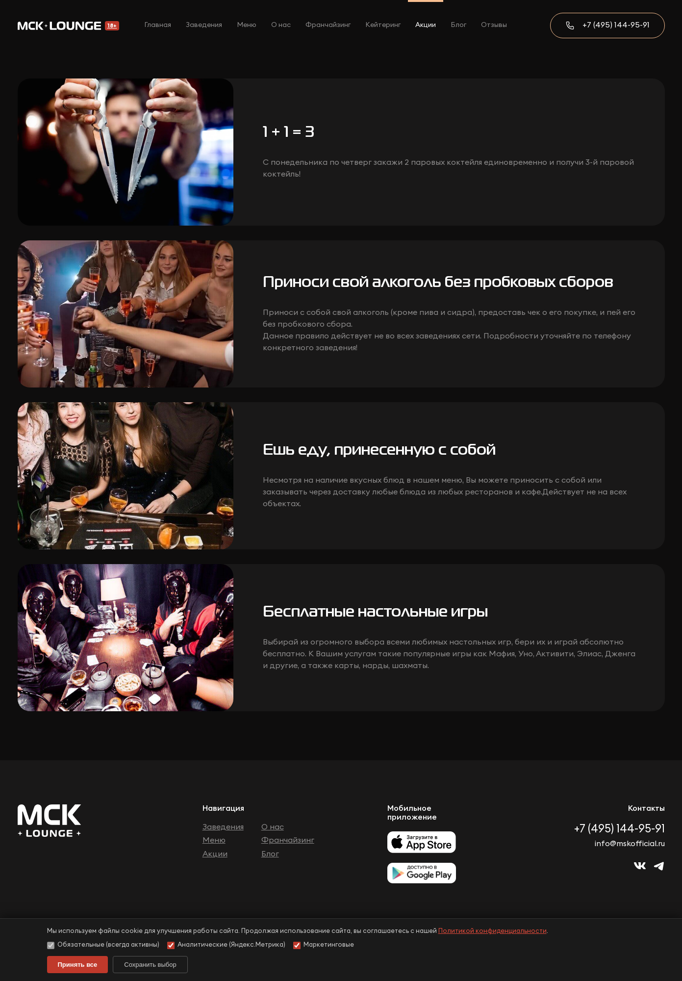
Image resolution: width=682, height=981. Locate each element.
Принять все (78, 964)
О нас (281, 25)
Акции (425, 25)
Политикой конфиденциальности (492, 931)
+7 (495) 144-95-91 (616, 25)
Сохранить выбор (150, 964)
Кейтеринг (383, 25)
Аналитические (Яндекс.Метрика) (226, 945)
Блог (458, 25)
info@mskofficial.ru (630, 844)
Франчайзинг (328, 25)
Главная (157, 25)
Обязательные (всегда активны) (103, 945)
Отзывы (494, 25)
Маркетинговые (323, 945)
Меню (246, 25)
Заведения (204, 25)
